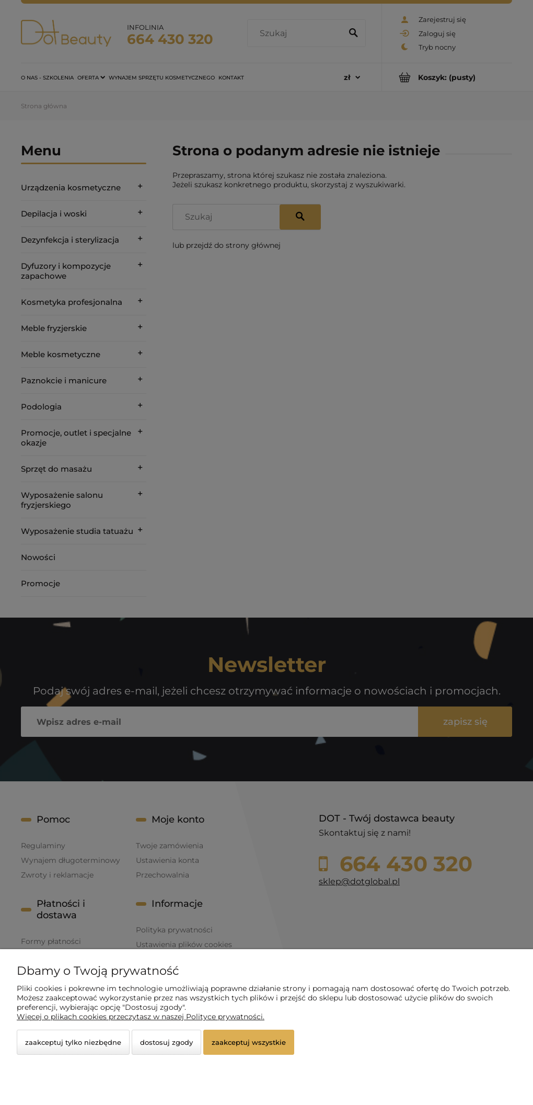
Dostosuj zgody (166, 1042)
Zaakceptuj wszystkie (249, 1042)
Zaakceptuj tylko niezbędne (73, 1042)
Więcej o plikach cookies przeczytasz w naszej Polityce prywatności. (140, 1016)
